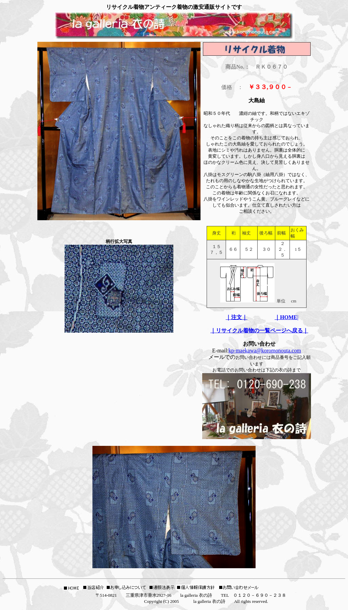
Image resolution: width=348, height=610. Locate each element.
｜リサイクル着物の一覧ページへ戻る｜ (259, 330)
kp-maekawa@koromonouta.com (264, 350)
